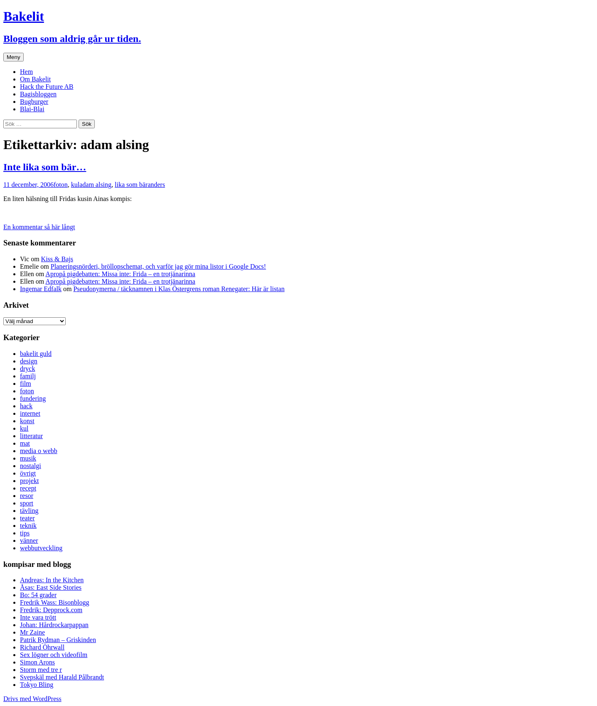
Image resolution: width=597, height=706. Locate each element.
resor (26, 495)
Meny (13, 57)
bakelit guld (36, 353)
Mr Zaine (32, 632)
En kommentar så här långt (39, 226)
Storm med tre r (41, 669)
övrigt (28, 473)
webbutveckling (41, 548)
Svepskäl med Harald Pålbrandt (62, 677)
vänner (29, 540)
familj (28, 376)
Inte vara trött (38, 617)
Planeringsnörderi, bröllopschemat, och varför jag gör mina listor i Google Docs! (158, 266)
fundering (33, 398)
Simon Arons (37, 662)
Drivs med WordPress (32, 698)
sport (26, 503)
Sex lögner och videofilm (53, 654)
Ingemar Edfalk (41, 288)
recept (28, 488)
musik (28, 458)
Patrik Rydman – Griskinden (58, 639)
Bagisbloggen (38, 94)
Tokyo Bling (36, 684)
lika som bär (131, 184)
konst (27, 420)
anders (156, 184)
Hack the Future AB (46, 86)
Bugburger (34, 101)
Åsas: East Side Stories (50, 587)
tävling (29, 510)
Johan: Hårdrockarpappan (54, 624)
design (28, 361)
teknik (28, 525)
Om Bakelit (35, 79)
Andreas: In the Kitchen (52, 579)
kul (75, 184)
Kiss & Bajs (57, 258)
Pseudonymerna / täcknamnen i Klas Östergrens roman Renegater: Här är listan (178, 288)
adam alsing (95, 184)
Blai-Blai (32, 109)
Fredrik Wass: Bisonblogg (54, 602)
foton (61, 184)
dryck (27, 368)
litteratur (31, 435)
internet (30, 413)
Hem (26, 71)
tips (25, 533)
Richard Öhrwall (42, 647)
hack (26, 405)
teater (27, 518)
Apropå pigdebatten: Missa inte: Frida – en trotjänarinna (120, 273)
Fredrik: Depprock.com (51, 609)
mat (25, 443)
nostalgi (30, 465)
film (25, 383)
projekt (29, 480)
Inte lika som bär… (44, 167)
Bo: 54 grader (38, 594)
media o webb (38, 450)
